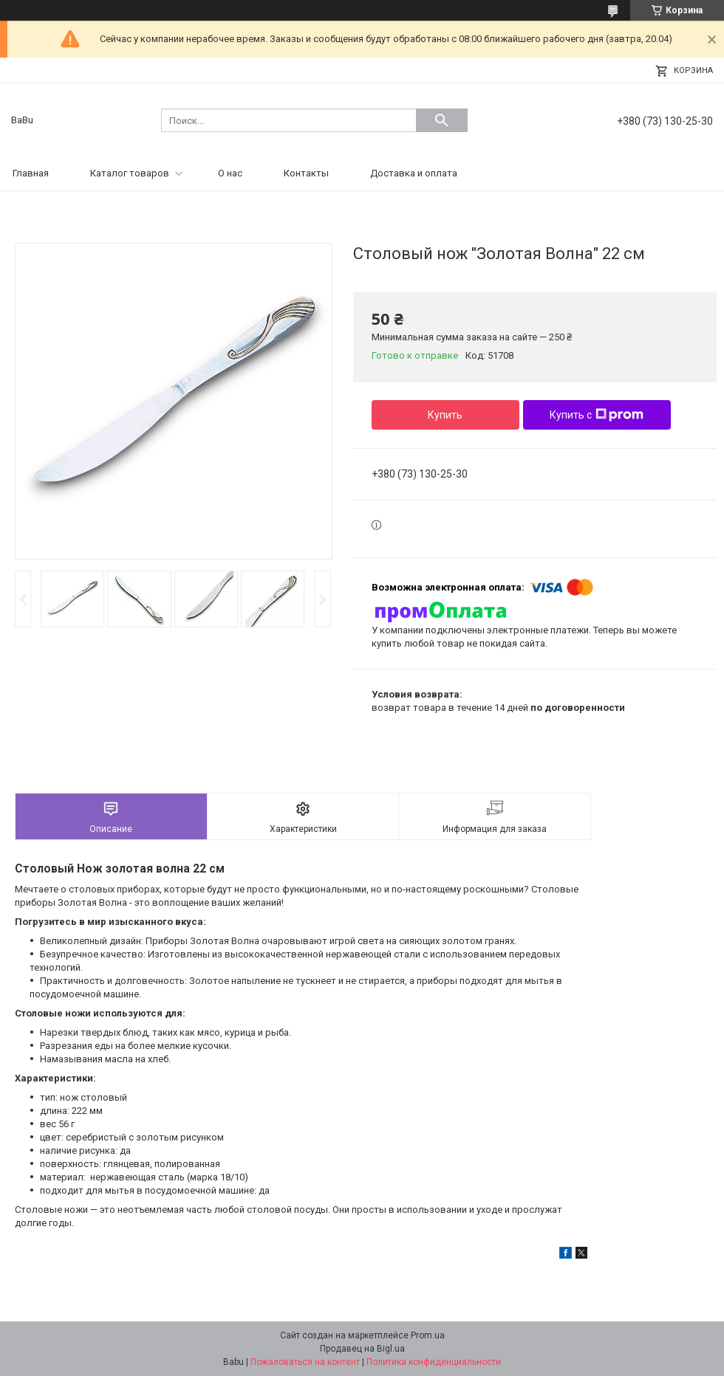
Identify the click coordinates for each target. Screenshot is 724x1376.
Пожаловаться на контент (305, 1362)
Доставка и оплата (413, 173)
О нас (230, 173)
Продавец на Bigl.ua (362, 1349)
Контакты (306, 173)
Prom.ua (428, 1335)
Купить (445, 415)
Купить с (596, 415)
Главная (31, 173)
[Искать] (442, 120)
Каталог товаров (129, 173)
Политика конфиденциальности (433, 1362)
